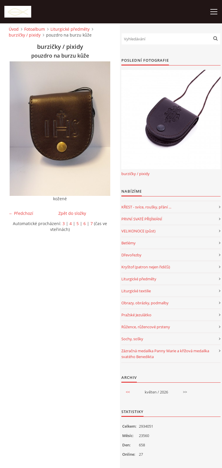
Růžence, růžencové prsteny (145, 326)
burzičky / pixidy (25, 35)
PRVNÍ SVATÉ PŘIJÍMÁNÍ (141, 219)
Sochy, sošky (132, 338)
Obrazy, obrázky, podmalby (145, 302)
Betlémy (128, 243)
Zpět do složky (72, 213)
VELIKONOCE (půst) (138, 231)
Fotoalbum (34, 29)
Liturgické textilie (136, 290)
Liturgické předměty (70, 29)
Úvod (14, 29)
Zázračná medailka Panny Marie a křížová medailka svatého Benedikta (165, 353)
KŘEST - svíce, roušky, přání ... (146, 207)
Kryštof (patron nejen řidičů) (145, 267)
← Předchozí (21, 213)
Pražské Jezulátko (136, 314)
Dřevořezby (131, 255)
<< (128, 392)
